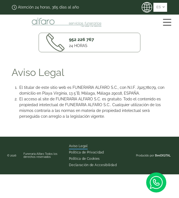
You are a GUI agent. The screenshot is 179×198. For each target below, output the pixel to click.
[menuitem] (78, 146)
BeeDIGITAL (163, 155)
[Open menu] (167, 22)
